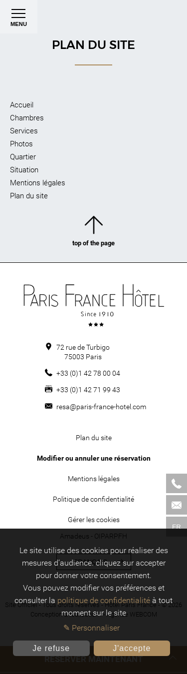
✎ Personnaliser (91, 628)
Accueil (21, 104)
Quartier (23, 156)
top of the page (93, 233)
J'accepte (132, 648)
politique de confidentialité (103, 600)
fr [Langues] (176, 527)
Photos (21, 143)
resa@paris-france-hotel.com (101, 407)
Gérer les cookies (94, 520)
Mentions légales (37, 182)
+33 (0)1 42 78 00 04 (88, 373)
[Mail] (176, 505)
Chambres (27, 117)
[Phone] (176, 483)
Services (24, 130)
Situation (24, 169)
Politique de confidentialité (93, 499)
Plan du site (29, 195)
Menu (18, 20)
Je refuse (51, 648)
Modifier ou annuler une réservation (94, 458)
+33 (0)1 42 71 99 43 (88, 390)
